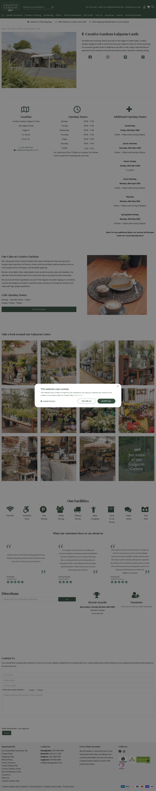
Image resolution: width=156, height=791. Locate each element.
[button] (48, 401)
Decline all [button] (87, 401)
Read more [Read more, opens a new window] (78, 395)
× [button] (118, 386)
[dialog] (78, 395)
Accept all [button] (106, 401)
